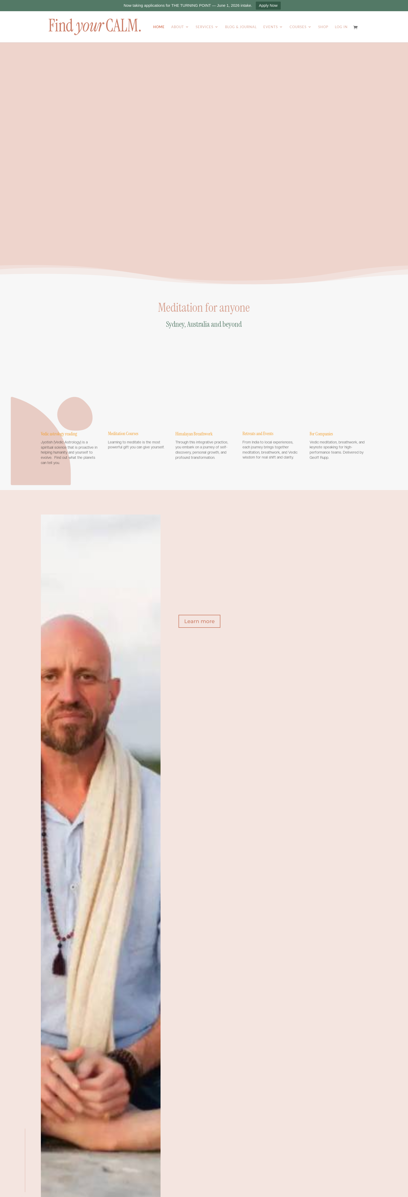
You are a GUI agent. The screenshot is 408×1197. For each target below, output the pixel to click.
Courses (298, 27)
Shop (323, 27)
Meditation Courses (123, 433)
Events (270, 27)
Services (204, 27)
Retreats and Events (258, 433)
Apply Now (268, 5)
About (177, 27)
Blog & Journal (241, 27)
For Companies (321, 434)
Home (159, 27)
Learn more (199, 621)
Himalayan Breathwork (194, 434)
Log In (341, 27)
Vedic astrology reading (59, 434)
